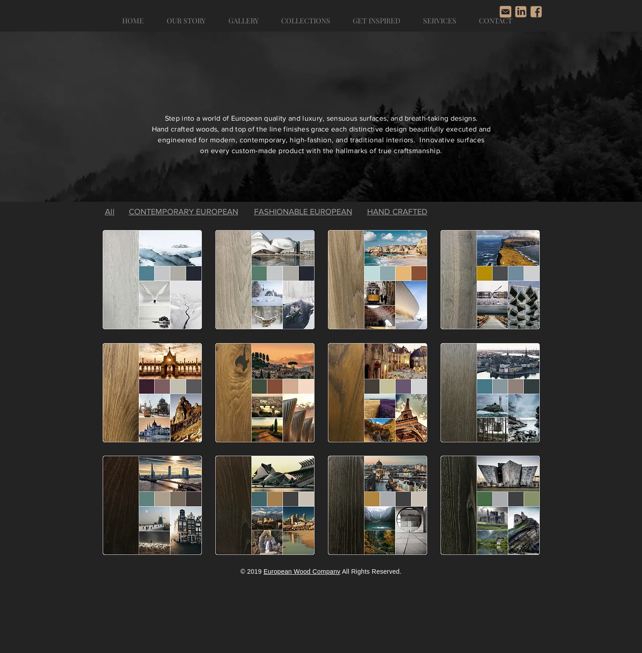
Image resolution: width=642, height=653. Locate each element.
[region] (152, 279)
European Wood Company (302, 571)
